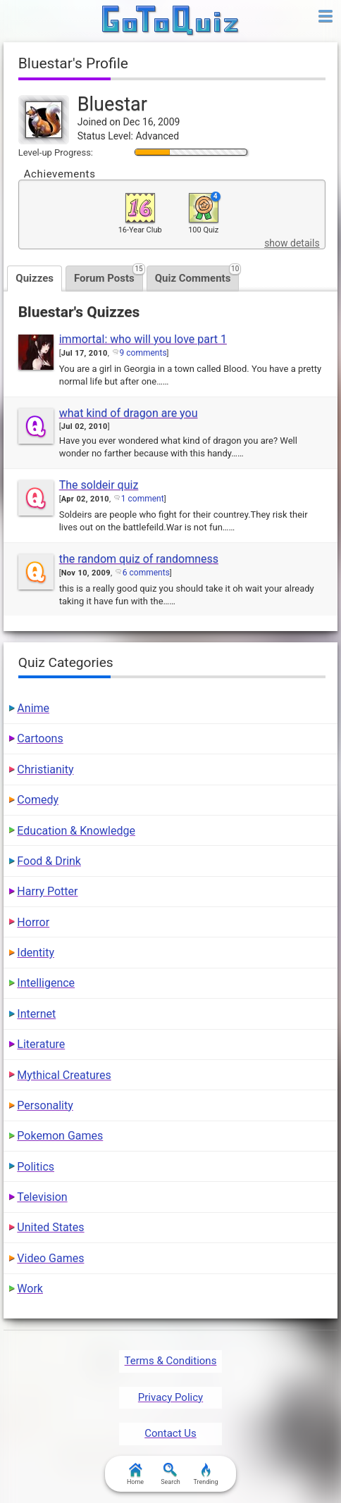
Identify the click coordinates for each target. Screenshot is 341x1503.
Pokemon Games (60, 1135)
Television (42, 1197)
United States (50, 1227)
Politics (35, 1166)
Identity (35, 952)
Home (135, 1474)
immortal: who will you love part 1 (143, 339)
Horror (33, 922)
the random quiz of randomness (138, 559)
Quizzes (35, 278)
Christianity (45, 769)
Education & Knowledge (76, 830)
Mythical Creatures (64, 1075)
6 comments (146, 573)
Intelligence (46, 983)
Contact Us (170, 1433)
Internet (36, 1014)
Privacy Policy (170, 1397)
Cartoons (40, 738)
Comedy (37, 799)
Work (30, 1288)
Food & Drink (49, 861)
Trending (205, 1474)
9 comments (143, 353)
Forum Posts (108, 275)
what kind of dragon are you (128, 413)
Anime (33, 708)
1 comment (142, 499)
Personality (45, 1105)
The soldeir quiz (99, 485)
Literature (41, 1044)
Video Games (50, 1258)
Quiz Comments (197, 275)
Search (170, 1474)
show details (291, 243)
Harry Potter (47, 891)
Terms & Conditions (171, 1360)
